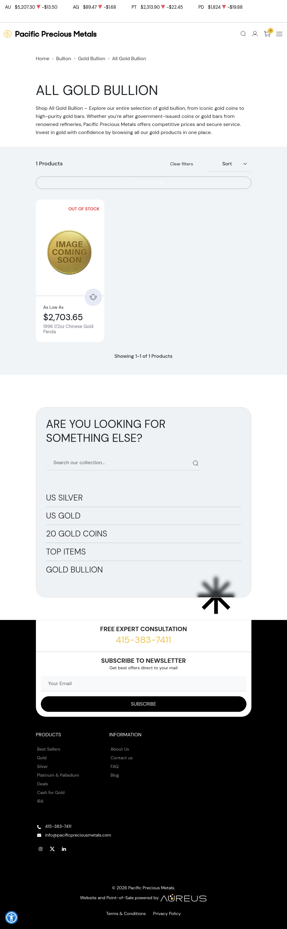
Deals (42, 784)
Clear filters (181, 164)
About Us (120, 749)
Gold (42, 758)
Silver (42, 766)
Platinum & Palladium (58, 775)
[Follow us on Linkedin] (64, 849)
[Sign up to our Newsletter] (143, 704)
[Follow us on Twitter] (52, 849)
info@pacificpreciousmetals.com (78, 835)
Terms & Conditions (126, 913)
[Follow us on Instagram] (41, 849)
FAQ (115, 766)
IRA (40, 801)
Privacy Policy (167, 913)
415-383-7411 (143, 640)
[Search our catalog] (123, 462)
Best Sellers (48, 749)
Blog (115, 775)
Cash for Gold (51, 792)
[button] (11, 917)
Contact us (122, 758)
